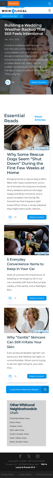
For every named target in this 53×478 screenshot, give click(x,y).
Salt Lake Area (17, 430)
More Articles (40, 118)
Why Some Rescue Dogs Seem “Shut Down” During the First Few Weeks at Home (25, 163)
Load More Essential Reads (29, 389)
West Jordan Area (19, 441)
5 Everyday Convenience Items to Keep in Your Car (25, 264)
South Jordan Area (19, 434)
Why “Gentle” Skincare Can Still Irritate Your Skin (26, 342)
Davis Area (15, 422)
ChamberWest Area (20, 418)
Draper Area (16, 426)
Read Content (39, 82)
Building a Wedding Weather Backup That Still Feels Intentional (25, 29)
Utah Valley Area (18, 438)
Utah (14, 413)
